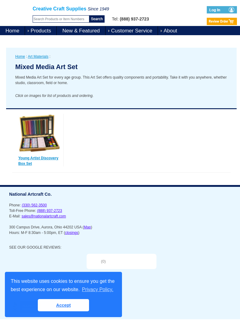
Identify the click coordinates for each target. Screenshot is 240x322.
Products (40, 31)
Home (12, 31)
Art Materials (38, 56)
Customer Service (131, 31)
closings (71, 233)
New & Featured (81, 31)
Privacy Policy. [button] (97, 289)
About (170, 31)
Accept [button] (63, 305)
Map (87, 227)
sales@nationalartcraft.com (44, 216)
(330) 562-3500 (34, 205)
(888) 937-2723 (49, 211)
